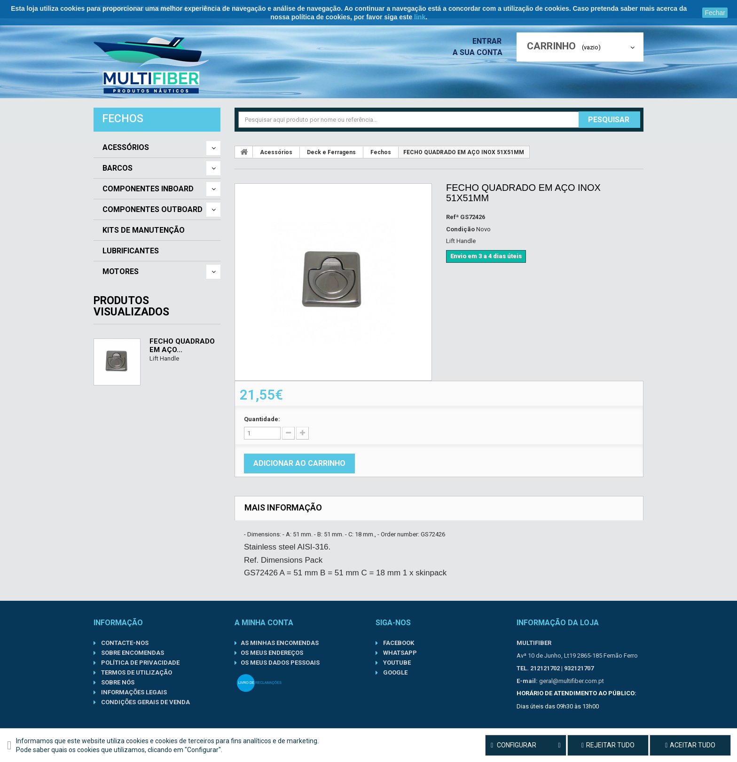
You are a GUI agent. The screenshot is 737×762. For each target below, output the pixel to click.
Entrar (489, 41)
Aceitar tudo (690, 745)
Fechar (715, 12)
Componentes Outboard (152, 209)
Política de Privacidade (140, 662)
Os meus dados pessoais (280, 662)
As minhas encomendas (280, 642)
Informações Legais (133, 692)
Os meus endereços (272, 652)
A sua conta (480, 52)
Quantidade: (262, 419)
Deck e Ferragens (331, 152)
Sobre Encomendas (132, 652)
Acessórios (125, 147)
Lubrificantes (130, 251)
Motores (120, 271)
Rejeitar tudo (608, 745)
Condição (460, 229)
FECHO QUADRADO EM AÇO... (182, 345)
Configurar (526, 745)
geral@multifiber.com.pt (571, 680)
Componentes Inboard (148, 189)
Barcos (117, 168)
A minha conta (264, 622)
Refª (452, 216)
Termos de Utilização (136, 672)
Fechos (380, 152)
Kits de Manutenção (143, 230)
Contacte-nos (124, 642)
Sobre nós (117, 682)
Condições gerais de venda (145, 702)
